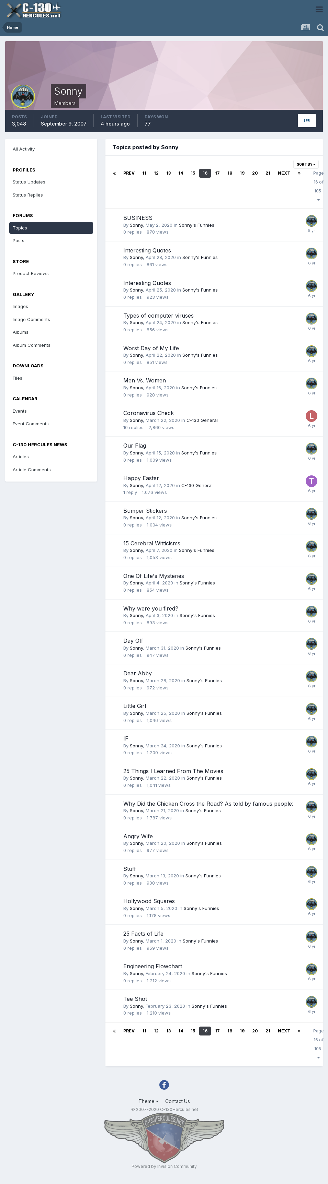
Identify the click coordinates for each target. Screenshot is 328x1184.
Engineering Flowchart (152, 966)
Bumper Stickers (145, 510)
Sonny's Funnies (196, 225)
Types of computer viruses (158, 315)
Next (284, 173)
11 (144, 173)
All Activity (24, 149)
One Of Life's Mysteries (153, 575)
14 (180, 173)
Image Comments (31, 319)
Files (17, 378)
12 (156, 173)
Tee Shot (135, 998)
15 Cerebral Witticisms (151, 543)
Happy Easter (141, 478)
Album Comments (31, 345)
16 (205, 173)
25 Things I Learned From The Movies (173, 771)
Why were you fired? (150, 608)
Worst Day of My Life (151, 348)
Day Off (133, 640)
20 (255, 173)
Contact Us (177, 1101)
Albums (21, 332)
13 (168, 173)
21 (267, 173)
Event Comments (31, 423)
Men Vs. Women (144, 380)
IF (125, 738)
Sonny (136, 225)
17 (217, 173)
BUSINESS (137, 217)
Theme (148, 1101)
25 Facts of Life (143, 933)
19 (242, 173)
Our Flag (134, 445)
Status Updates (29, 182)
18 (229, 173)
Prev (129, 173)
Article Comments (32, 469)
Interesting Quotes (147, 250)
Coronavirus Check (148, 413)
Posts (18, 240)
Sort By (306, 164)
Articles (21, 456)
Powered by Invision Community (164, 1166)
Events (20, 411)
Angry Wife (138, 836)
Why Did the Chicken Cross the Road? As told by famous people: (208, 803)
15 (193, 173)
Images (20, 306)
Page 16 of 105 (318, 186)
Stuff (129, 868)
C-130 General (202, 420)
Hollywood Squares (149, 901)
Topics (20, 227)
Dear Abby (137, 673)
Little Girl (134, 705)
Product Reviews (31, 273)
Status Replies (28, 195)
